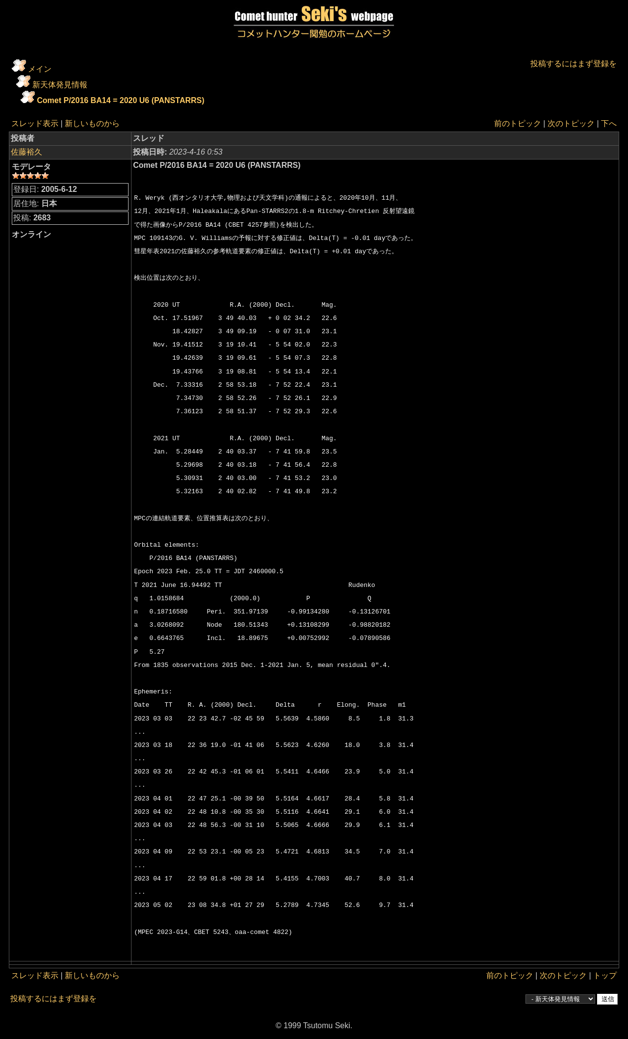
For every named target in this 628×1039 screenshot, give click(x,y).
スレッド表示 (34, 123)
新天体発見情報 (59, 84)
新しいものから (92, 123)
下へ (609, 123)
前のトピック (517, 123)
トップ (605, 975)
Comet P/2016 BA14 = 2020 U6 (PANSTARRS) (120, 100)
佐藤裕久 (26, 152)
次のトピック (571, 123)
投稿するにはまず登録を (573, 63)
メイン (40, 69)
